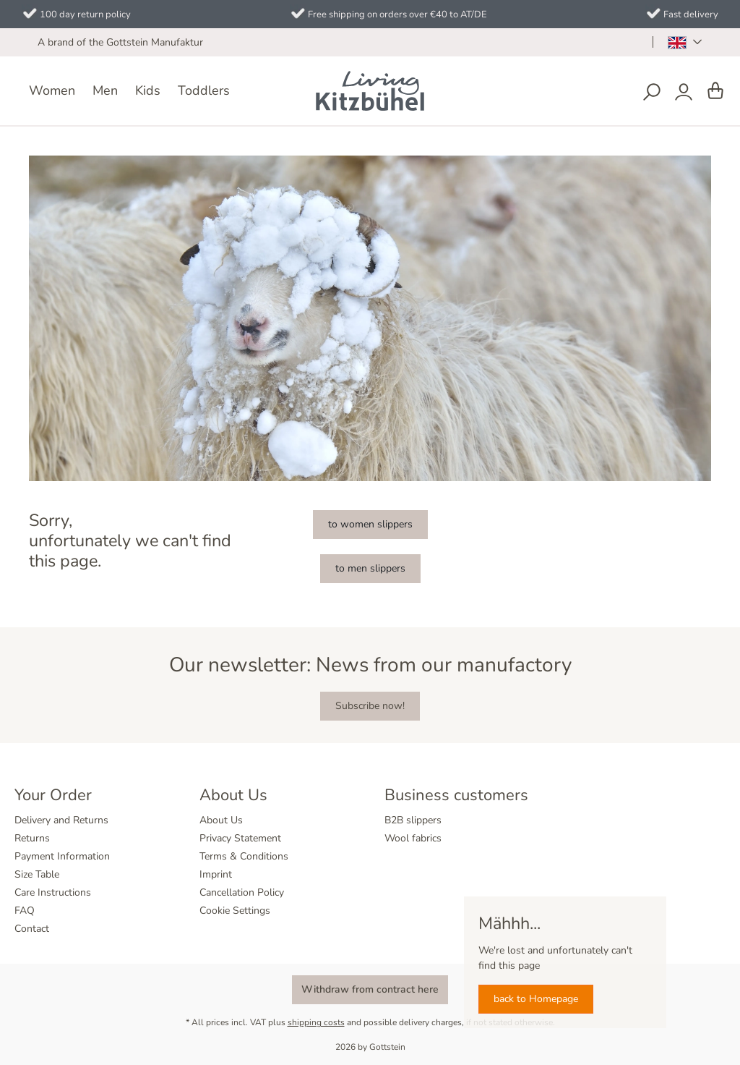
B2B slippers (413, 820)
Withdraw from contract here (370, 989)
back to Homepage (536, 999)
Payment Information (62, 856)
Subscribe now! (370, 706)
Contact (31, 928)
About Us (221, 820)
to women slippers (370, 524)
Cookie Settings (234, 910)
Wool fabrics (413, 838)
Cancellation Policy (241, 892)
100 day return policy (85, 14)
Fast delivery (690, 14)
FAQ (24, 910)
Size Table (36, 874)
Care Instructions (52, 892)
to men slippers (370, 568)
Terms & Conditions (243, 856)
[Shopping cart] (715, 91)
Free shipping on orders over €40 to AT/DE (397, 14)
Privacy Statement (240, 838)
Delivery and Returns (61, 820)
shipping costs (316, 1022)
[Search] (652, 92)
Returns (32, 838)
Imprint (215, 874)
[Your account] (684, 92)
